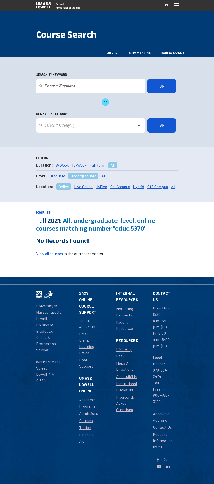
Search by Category (52, 114)
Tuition (85, 427)
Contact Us (162, 427)
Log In (163, 5)
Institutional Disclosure (126, 386)
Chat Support (86, 362)
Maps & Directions (124, 366)
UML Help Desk (124, 352)
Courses (86, 420)
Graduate (57, 175)
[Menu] (176, 5)
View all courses (49, 253)
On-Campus (120, 186)
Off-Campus (157, 186)
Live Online (83, 186)
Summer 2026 (140, 53)
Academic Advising (161, 416)
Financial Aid (86, 437)
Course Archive (172, 53)
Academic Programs (87, 402)
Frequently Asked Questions (125, 403)
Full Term (97, 165)
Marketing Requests (124, 311)
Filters (42, 158)
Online (63, 186)
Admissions (88, 413)
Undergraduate (83, 175)
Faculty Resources (125, 325)
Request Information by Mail (163, 440)
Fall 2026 (112, 53)
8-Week (62, 165)
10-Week (79, 165)
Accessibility (126, 376)
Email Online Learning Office (86, 343)
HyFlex (101, 186)
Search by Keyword (51, 74)
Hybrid (138, 186)
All (113, 165)
